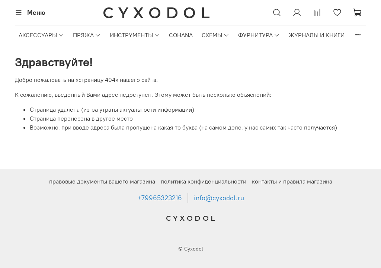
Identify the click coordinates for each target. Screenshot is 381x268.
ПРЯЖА (87, 35)
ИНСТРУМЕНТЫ (135, 35)
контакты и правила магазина (292, 181)
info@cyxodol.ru (219, 198)
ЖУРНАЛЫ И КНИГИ (317, 35)
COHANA (181, 35)
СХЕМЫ (215, 35)
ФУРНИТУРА (259, 35)
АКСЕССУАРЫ (41, 35)
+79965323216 (159, 198)
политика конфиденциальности (203, 181)
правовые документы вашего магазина (102, 181)
